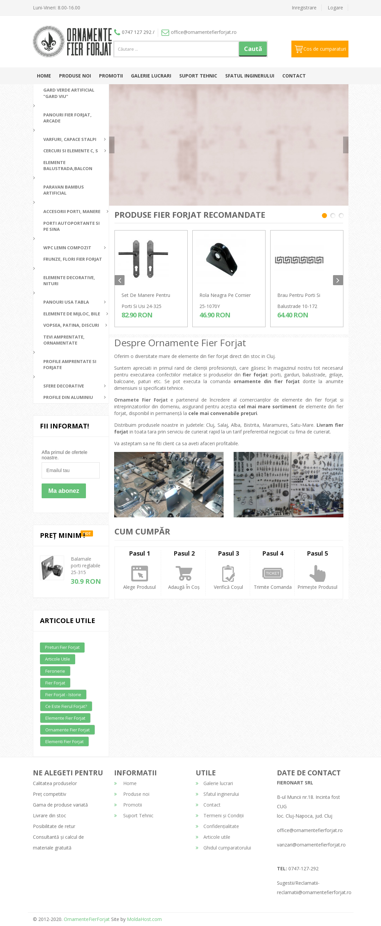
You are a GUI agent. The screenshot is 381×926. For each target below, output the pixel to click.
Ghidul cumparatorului (223, 847)
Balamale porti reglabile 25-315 (85, 565)
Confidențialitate (217, 826)
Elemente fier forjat (65, 718)
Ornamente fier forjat (67, 730)
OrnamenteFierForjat (86, 919)
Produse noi (75, 75)
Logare (335, 7)
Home (44, 75)
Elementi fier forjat (64, 741)
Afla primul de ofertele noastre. (64, 455)
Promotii (111, 75)
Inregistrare (304, 7)
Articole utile (57, 659)
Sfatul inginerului (249, 75)
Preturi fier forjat (62, 647)
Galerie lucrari (151, 75)
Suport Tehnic (198, 75)
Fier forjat (55, 683)
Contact (294, 75)
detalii (287, 154)
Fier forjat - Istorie (63, 694)
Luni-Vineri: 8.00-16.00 (56, 7)
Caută (253, 49)
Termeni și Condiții (220, 815)
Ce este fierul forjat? (66, 706)
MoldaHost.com (144, 919)
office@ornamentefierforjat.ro (199, 32)
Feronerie (55, 671)
